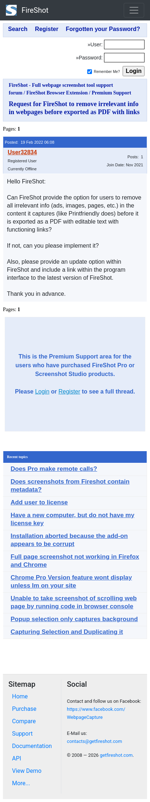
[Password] (124, 57)
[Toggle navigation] (134, 10)
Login (42, 391)
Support (22, 733)
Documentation (32, 746)
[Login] (124, 44)
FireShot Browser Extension (57, 93)
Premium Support (111, 93)
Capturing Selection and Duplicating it (67, 631)
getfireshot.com (116, 755)
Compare (24, 721)
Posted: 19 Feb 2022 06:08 (29, 142)
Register (69, 391)
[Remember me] (89, 71)
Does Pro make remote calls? (54, 468)
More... (21, 783)
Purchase (24, 708)
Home (20, 696)
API (16, 758)
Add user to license (39, 502)
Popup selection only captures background (74, 619)
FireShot (27, 10)
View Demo (27, 770)
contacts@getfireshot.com (94, 741)
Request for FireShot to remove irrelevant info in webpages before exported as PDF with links (74, 108)
